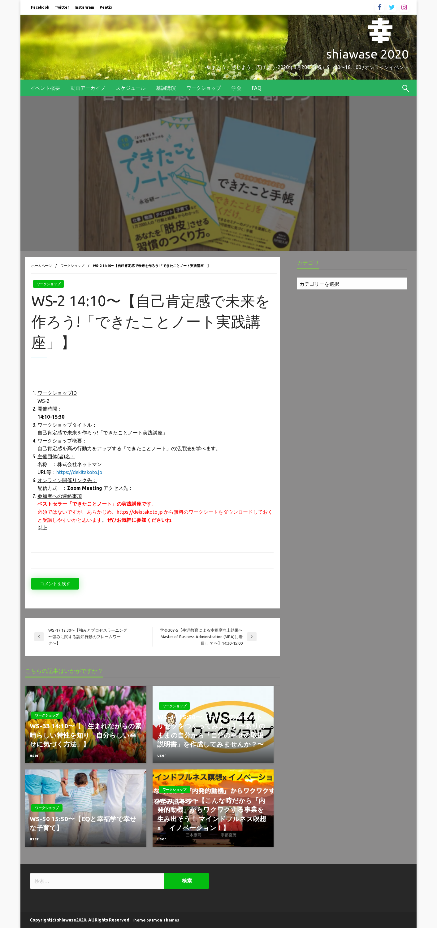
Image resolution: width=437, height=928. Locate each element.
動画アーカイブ (88, 88)
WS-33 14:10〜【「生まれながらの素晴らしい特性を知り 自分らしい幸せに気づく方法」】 (85, 735)
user (34, 755)
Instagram (84, 7)
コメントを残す (55, 583)
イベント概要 (45, 88)
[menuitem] (45, 88)
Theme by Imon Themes (155, 920)
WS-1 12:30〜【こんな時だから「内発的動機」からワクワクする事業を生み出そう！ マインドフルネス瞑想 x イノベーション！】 (213, 814)
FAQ (256, 88)
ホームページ (41, 266)
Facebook (40, 7)
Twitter (62, 7)
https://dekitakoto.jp (79, 472)
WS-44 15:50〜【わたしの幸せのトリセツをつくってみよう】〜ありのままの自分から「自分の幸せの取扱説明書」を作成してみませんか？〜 (211, 730)
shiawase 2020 (367, 54)
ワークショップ (203, 88)
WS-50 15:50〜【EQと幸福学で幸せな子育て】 (83, 823)
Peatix (106, 7)
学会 (236, 88)
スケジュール (130, 88)
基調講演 (166, 88)
